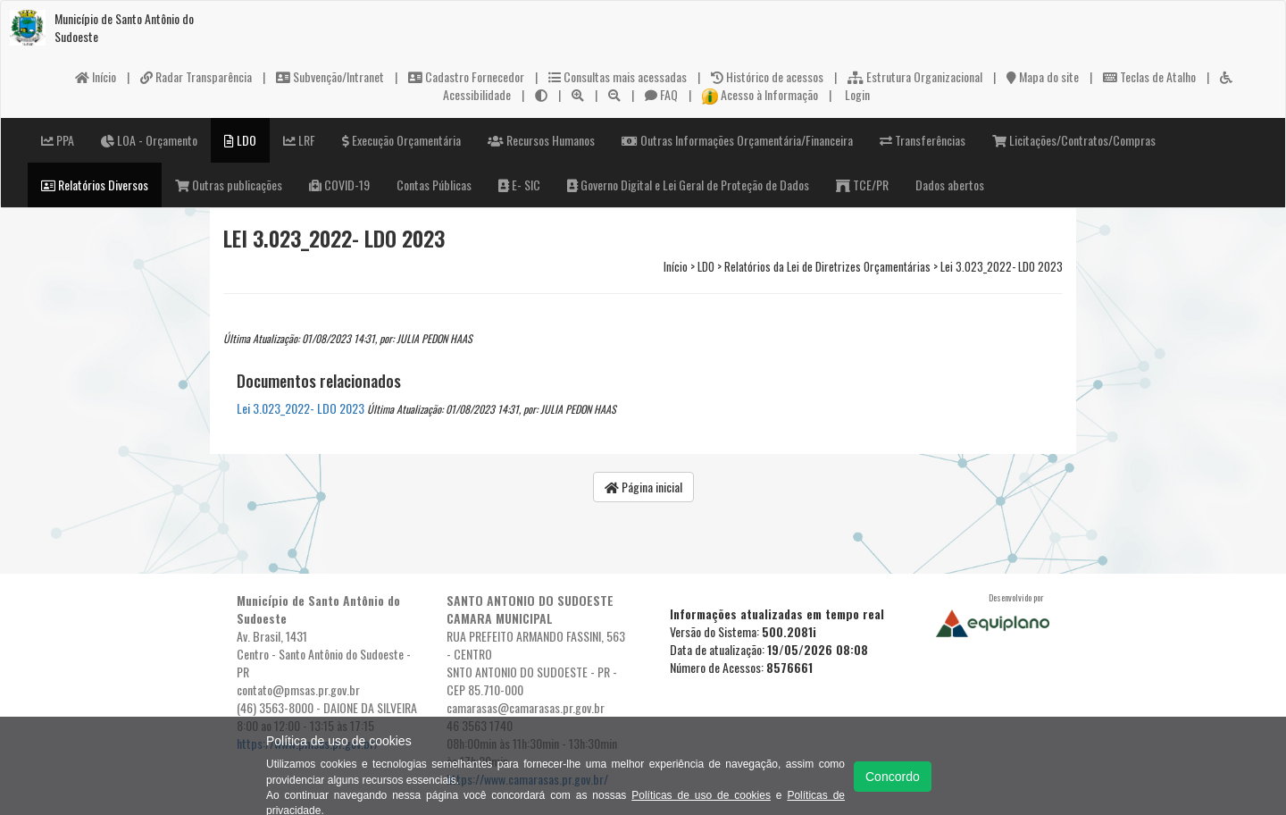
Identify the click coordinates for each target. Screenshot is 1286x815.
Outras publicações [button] (228, 184)
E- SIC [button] (519, 184)
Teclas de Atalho (1149, 76)
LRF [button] (299, 139)
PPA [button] (57, 139)
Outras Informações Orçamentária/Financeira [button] (737, 139)
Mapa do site (1042, 76)
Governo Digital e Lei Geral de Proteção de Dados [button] (688, 184)
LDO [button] (240, 139)
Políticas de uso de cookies (701, 795)
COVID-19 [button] (339, 184)
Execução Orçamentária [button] (401, 139)
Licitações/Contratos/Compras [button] (1074, 139)
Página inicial (643, 486)
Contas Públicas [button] (434, 184)
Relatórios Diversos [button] (94, 184)
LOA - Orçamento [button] (149, 139)
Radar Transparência (196, 76)
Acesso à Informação (760, 94)
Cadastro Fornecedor (466, 76)
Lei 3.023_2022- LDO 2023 (300, 408)
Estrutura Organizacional (915, 76)
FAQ (661, 94)
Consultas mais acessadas (617, 76)
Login (856, 94)
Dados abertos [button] (949, 184)
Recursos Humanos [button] (541, 139)
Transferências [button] (922, 139)
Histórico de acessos (767, 76)
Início (95, 76)
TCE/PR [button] (862, 184)
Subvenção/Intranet (330, 76)
